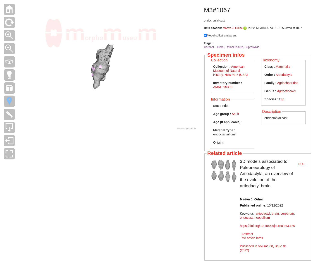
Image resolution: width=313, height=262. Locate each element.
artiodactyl (263, 213)
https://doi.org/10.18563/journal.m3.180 (267, 226)
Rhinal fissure (234, 47)
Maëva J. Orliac (232, 28)
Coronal (209, 47)
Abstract (247, 234)
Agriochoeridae (287, 83)
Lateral (219, 47)
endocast (246, 217)
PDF (301, 164)
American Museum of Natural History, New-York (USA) (230, 71)
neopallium (262, 217)
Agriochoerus (286, 91)
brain (275, 213)
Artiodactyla (284, 75)
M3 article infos (252, 238)
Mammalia (283, 66)
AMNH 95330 (222, 87)
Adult (235, 114)
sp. (283, 99)
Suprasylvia (252, 47)
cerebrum (287, 213)
